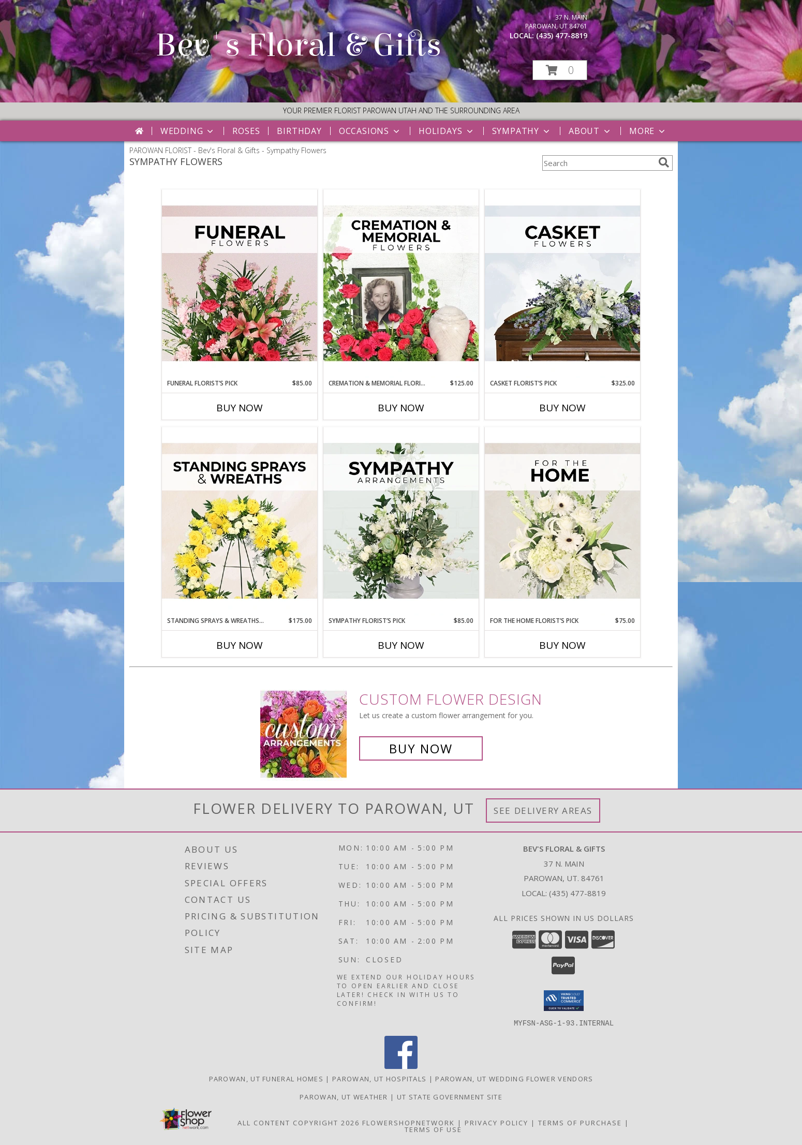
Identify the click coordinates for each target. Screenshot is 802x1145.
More (648, 131)
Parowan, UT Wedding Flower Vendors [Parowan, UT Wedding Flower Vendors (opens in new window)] (514, 1078)
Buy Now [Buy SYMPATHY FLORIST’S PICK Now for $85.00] (401, 645)
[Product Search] (598, 163)
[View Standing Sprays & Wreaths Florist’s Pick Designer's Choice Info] (239, 521)
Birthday (299, 131)
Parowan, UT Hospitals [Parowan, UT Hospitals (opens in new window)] (379, 1078)
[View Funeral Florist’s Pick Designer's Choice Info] (239, 284)
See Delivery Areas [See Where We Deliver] (543, 810)
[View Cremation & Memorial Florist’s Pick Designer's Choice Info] (401, 284)
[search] (664, 162)
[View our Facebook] (401, 1065)
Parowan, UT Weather (344, 1096)
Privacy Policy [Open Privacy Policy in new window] (496, 1122)
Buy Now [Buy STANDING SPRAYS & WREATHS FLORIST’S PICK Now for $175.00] (239, 645)
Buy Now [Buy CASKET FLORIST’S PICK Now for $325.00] (562, 407)
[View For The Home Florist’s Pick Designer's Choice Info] (562, 521)
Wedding (188, 131)
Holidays (446, 131)
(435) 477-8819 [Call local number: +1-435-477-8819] (561, 35)
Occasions (370, 131)
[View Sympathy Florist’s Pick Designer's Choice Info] (401, 521)
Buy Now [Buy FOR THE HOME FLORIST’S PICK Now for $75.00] (562, 645)
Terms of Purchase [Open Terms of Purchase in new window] (580, 1122)
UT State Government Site (449, 1096)
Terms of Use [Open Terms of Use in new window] (433, 1129)
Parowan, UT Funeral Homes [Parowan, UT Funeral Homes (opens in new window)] (266, 1078)
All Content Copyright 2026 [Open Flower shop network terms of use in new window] (298, 1122)
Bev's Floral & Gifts (298, 45)
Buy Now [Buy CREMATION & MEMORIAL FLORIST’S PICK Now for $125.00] (401, 407)
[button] (559, 70)
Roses (246, 131)
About (590, 131)
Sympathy (522, 131)
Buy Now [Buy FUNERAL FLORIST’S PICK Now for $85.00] (239, 407)
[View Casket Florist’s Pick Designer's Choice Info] (562, 284)
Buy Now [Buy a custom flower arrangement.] (421, 748)
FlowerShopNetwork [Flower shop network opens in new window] (408, 1122)
